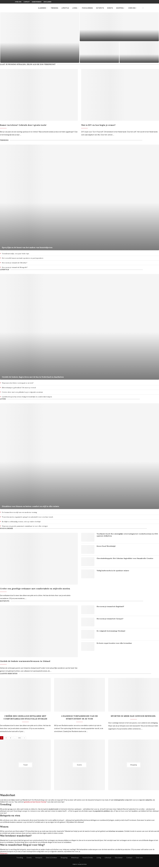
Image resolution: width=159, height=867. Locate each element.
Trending (54, 8)
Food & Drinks (87, 8)
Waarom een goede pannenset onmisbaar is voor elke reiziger (25, 526)
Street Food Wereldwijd (106, 546)
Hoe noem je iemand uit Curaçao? (110, 619)
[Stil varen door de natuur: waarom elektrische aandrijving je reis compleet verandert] (99, 52)
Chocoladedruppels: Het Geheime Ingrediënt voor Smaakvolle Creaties (125, 558)
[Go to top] (80, 864)
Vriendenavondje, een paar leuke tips (15, 254)
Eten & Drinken (51, 858)
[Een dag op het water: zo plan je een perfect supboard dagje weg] (139, 52)
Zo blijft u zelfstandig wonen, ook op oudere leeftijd (21, 522)
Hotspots (100, 8)
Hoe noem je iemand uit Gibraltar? (14, 263)
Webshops (75, 858)
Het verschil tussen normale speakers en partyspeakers (22, 258)
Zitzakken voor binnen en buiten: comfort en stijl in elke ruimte (30, 506)
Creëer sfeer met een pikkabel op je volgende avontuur (22, 392)
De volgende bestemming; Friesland (111, 631)
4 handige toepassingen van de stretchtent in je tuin (79, 717)
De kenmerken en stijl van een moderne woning (19, 512)
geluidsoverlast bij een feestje (35, 802)
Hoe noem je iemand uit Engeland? (110, 606)
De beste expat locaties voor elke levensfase (114, 643)
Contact (27, 2)
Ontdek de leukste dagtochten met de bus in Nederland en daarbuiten (33, 377)
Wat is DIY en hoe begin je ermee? (98, 125)
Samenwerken (36, 2)
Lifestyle (65, 8)
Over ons (18, 2)
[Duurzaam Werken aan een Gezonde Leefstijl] (119, 27)
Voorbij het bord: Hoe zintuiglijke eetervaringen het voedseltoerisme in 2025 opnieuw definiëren (127, 535)
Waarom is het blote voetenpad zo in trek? (18, 383)
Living (74, 8)
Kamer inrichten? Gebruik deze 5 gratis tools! (23, 125)
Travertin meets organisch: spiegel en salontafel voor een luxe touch (27, 517)
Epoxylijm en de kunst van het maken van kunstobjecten (27, 247)
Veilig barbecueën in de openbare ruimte (113, 571)
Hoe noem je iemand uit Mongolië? (15, 267)
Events (110, 8)
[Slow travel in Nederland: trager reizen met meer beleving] (39, 38)
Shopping (120, 8)
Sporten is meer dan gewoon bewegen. (133, 716)
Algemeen (42, 8)
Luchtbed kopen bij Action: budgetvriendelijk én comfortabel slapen (27, 397)
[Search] (143, 8)
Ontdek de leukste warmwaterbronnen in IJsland (25, 661)
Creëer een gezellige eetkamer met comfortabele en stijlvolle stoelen (35, 588)
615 (19, 738)
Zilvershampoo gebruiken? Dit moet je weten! (19, 388)
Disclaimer (47, 2)
